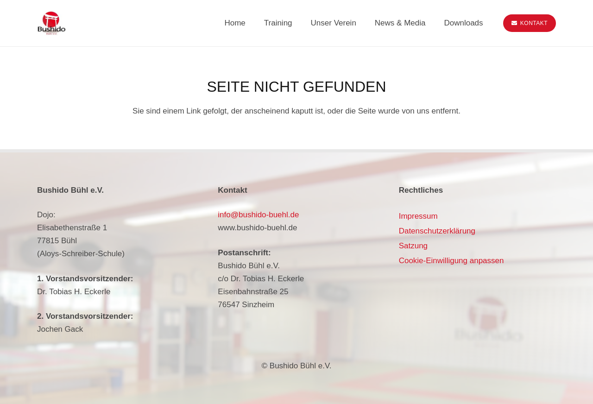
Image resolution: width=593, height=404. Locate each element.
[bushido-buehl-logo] (51, 23)
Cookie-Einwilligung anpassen (451, 260)
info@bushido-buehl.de (258, 214)
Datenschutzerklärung (437, 231)
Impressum (418, 216)
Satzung (413, 245)
